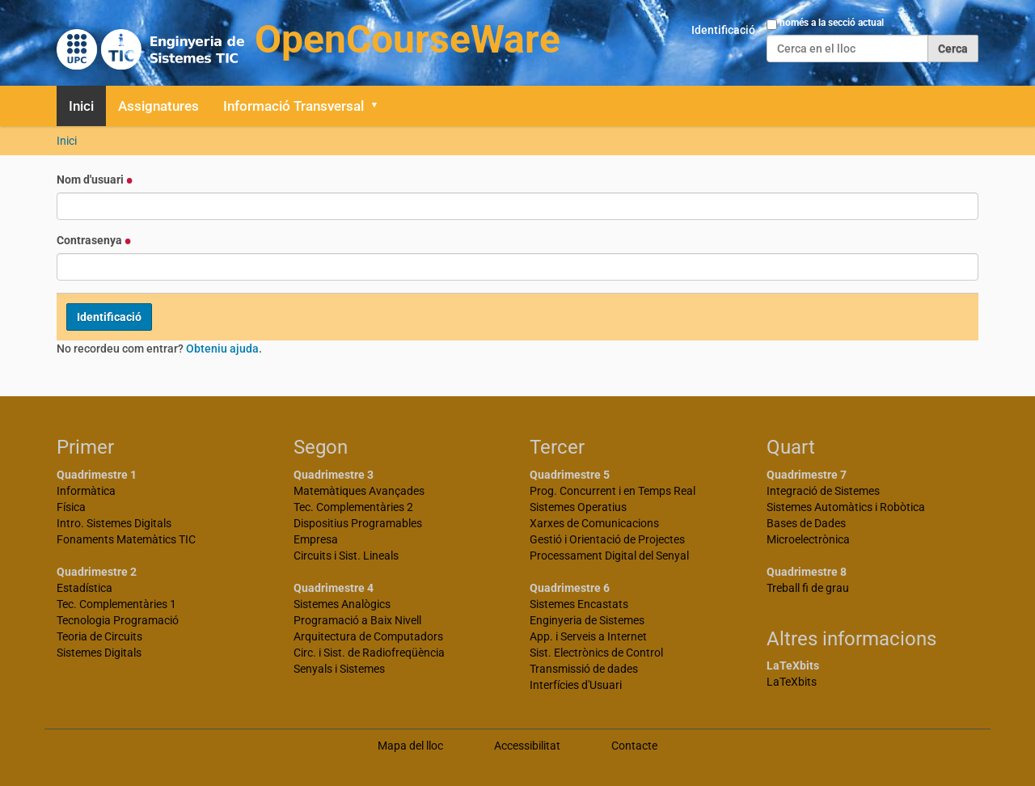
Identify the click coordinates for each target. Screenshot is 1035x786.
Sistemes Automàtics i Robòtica (846, 507)
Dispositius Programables (358, 523)
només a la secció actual (831, 22)
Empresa (316, 539)
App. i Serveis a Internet (588, 636)
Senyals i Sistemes (339, 668)
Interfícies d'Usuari (576, 684)
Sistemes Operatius (578, 507)
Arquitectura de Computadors (368, 636)
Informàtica (86, 490)
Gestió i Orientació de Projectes (607, 539)
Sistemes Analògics (342, 604)
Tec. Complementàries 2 (353, 507)
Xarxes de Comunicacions (594, 523)
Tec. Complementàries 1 (116, 604)
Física (71, 507)
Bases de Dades (806, 523)
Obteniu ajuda (222, 348)
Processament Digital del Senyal (609, 555)
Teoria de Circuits (99, 636)
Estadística (84, 587)
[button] (380, 106)
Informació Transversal (293, 106)
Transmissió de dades (584, 668)
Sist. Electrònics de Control (596, 652)
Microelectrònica (808, 539)
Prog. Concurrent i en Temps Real (612, 490)
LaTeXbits (792, 681)
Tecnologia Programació (118, 620)
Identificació (723, 29)
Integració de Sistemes (823, 490)
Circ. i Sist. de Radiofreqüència (369, 652)
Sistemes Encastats (579, 604)
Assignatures (158, 106)
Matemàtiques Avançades (359, 490)
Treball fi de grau (808, 587)
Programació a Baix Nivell (357, 620)
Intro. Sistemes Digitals (114, 523)
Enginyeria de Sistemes (587, 620)
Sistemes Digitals (99, 652)
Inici (81, 106)
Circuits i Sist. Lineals (346, 555)
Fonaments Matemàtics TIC (126, 539)
